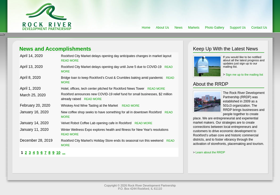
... (63, 152)
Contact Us (259, 27)
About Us (162, 27)
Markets (193, 27)
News (178, 27)
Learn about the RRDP (210, 152)
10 (58, 152)
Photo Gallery (214, 27)
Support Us (238, 27)
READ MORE (70, 60)
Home (146, 27)
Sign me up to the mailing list (244, 74)
